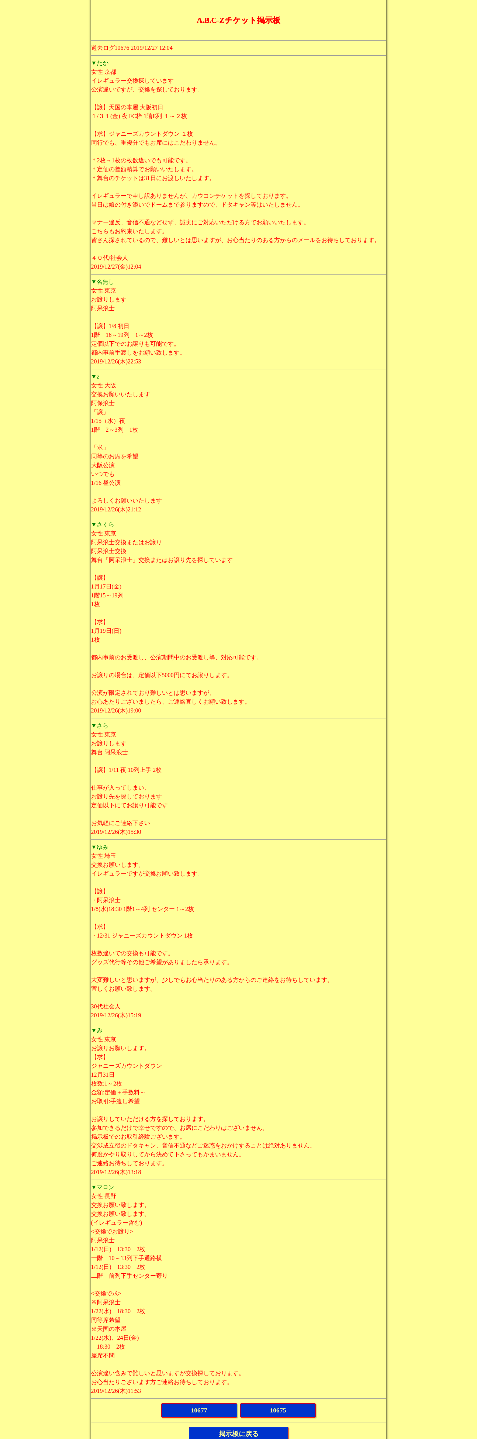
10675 (278, 1410)
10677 (199, 1410)
